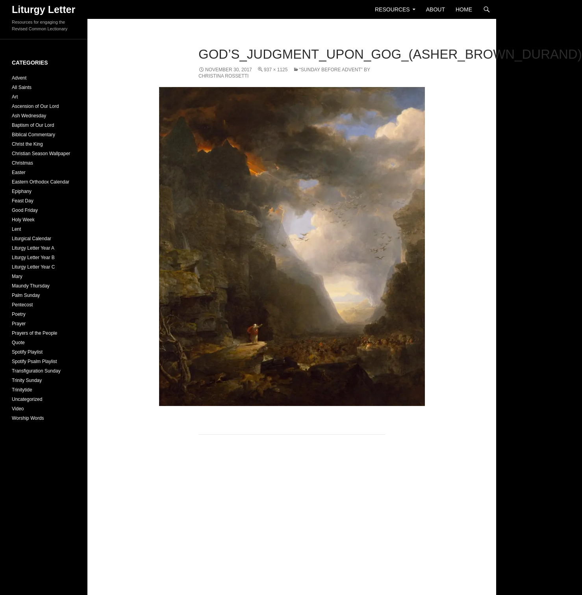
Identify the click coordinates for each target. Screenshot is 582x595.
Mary (17, 276)
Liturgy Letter (43, 9)
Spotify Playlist (27, 352)
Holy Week (23, 219)
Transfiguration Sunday (36, 371)
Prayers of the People (34, 333)
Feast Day (22, 201)
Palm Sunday (26, 295)
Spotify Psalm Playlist (34, 361)
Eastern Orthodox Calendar (40, 182)
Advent (19, 78)
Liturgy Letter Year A (33, 248)
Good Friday (25, 210)
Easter (19, 172)
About (435, 9)
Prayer (19, 323)
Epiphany (22, 191)
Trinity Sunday (27, 380)
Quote (18, 342)
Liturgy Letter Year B (33, 257)
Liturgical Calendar (31, 238)
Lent (16, 229)
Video (18, 408)
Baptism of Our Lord (33, 125)
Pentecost (22, 305)
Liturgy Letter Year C (33, 267)
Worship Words (28, 418)
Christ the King (27, 144)
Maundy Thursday (31, 286)
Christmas (22, 163)
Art (15, 97)
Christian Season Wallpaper (41, 153)
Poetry (19, 314)
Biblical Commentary (33, 134)
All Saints (22, 87)
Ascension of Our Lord (35, 106)
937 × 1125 (275, 69)
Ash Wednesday (29, 116)
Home (464, 9)
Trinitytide (22, 390)
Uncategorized (27, 399)
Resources (392, 9)
